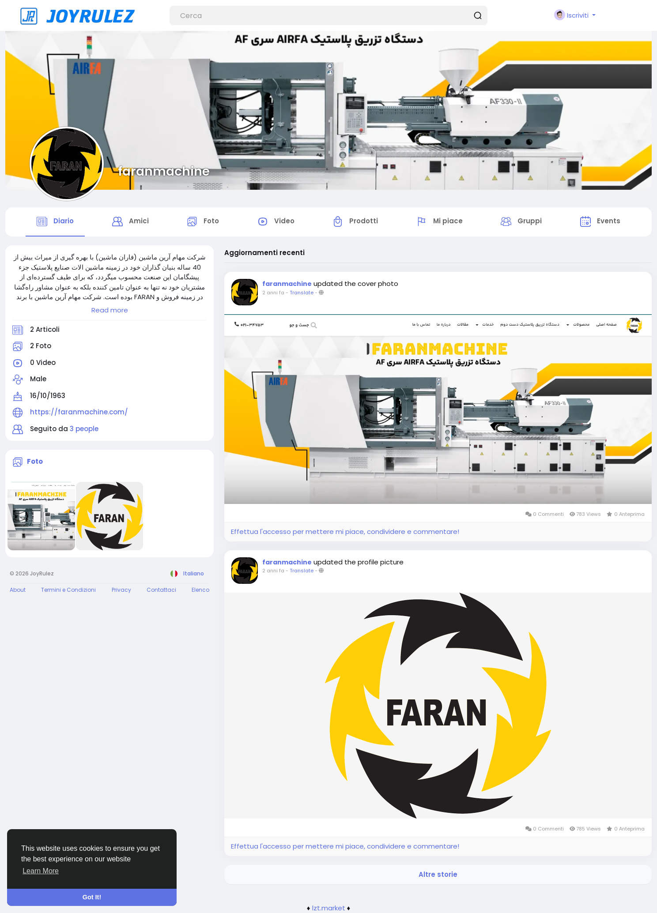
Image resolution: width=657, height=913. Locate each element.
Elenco (200, 590)
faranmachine (164, 171)
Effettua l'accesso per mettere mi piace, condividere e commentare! (345, 531)
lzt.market (328, 908)
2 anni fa (273, 292)
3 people (84, 428)
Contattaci (161, 590)
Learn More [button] (41, 871)
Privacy (121, 590)
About (18, 590)
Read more (109, 310)
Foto (35, 461)
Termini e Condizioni (68, 590)
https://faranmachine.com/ (79, 412)
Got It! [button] (92, 897)
